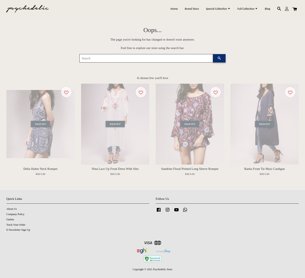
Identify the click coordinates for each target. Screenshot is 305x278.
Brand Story (192, 9)
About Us (11, 208)
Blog (267, 9)
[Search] (146, 58)
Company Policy (15, 214)
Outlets (10, 219)
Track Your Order (15, 224)
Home (174, 9)
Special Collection (218, 9)
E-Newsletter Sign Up (18, 229)
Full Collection (247, 9)
